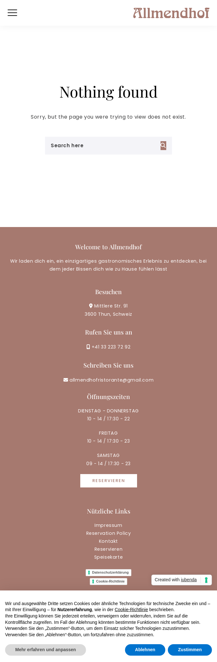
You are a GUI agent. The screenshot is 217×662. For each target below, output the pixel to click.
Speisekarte (108, 557)
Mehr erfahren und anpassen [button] (45, 649)
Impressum (108, 525)
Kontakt (108, 541)
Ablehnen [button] (145, 649)
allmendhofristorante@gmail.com (108, 380)
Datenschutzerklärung (110, 572)
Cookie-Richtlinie (110, 581)
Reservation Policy (108, 533)
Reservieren (108, 481)
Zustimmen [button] (190, 649)
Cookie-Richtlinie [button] (131, 609)
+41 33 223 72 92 (109, 347)
